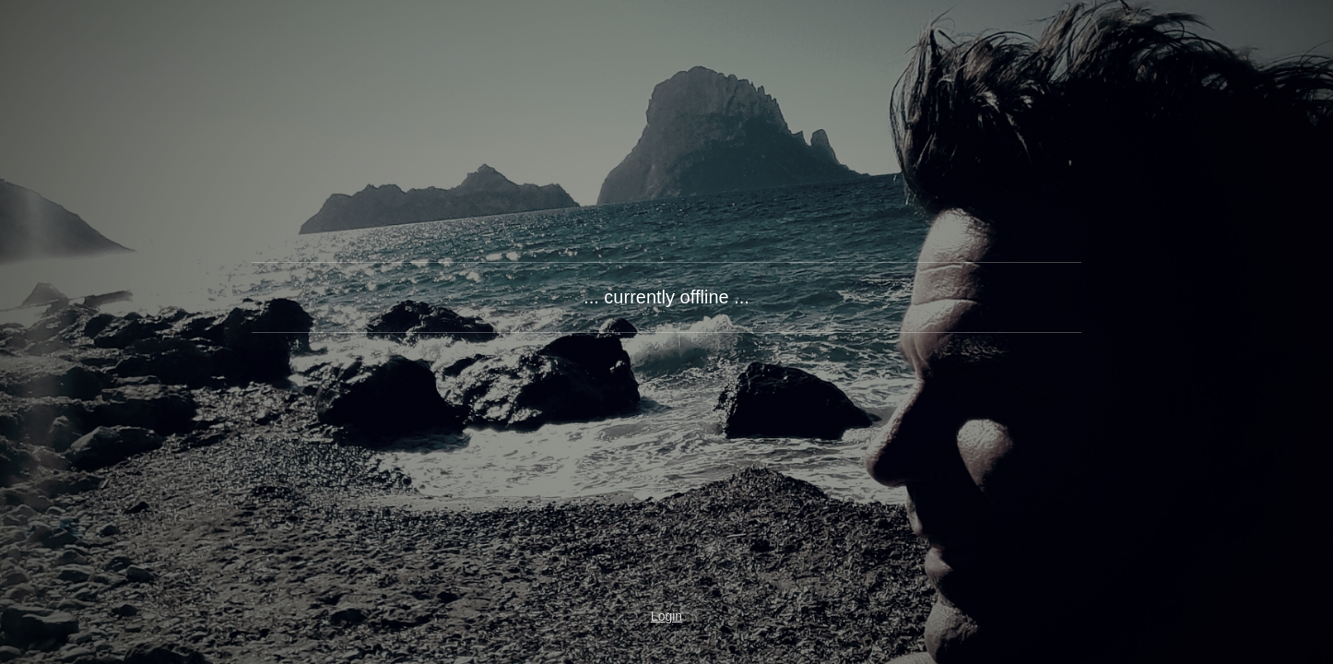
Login (666, 616)
